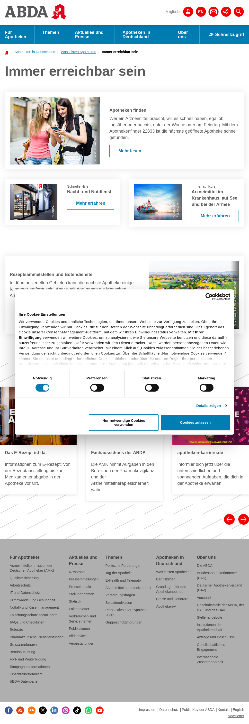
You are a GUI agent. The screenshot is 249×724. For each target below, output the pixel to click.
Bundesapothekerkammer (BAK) (217, 575)
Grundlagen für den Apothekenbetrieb (171, 589)
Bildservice (77, 636)
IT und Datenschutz (25, 593)
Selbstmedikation (119, 603)
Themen (50, 32)
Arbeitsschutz (20, 585)
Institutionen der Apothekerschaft (209, 627)
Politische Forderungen (124, 566)
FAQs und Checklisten (27, 622)
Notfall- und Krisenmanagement (34, 607)
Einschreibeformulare (26, 674)
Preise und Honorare (172, 599)
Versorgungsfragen (120, 595)
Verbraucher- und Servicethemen (82, 618)
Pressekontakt (80, 587)
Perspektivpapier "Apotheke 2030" (127, 612)
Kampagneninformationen (30, 667)
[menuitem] (33, 52)
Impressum (147, 710)
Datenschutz (169, 710)
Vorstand (204, 598)
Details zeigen (208, 405)
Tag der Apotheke (119, 573)
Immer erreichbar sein (120, 52)
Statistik (75, 601)
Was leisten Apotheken (78, 52)
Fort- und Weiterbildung (28, 659)
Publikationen (79, 629)
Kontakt (224, 710)
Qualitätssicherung (24, 578)
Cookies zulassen (195, 423)
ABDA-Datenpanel (24, 681)
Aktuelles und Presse (89, 34)
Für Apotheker (16, 34)
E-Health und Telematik (124, 580)
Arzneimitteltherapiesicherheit (128, 588)
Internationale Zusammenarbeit (210, 659)
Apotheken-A (166, 606)
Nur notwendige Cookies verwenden (123, 422)
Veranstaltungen (81, 643)
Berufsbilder (165, 579)
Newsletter (236, 716)
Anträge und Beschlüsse (216, 637)
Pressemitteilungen (83, 579)
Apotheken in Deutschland (136, 34)
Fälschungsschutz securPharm (33, 615)
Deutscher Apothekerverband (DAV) (219, 587)
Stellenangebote (209, 617)
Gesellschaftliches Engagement (211, 647)
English (238, 710)
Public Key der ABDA (198, 710)
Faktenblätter (79, 609)
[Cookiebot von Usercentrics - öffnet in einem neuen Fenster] (209, 296)
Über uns (183, 34)
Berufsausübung (22, 652)
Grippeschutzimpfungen (124, 622)
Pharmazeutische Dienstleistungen (36, 637)
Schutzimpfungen (23, 644)
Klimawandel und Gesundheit (32, 600)
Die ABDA (205, 566)
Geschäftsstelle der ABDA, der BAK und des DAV (220, 607)
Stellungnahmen (81, 594)
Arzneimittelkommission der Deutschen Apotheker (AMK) (32, 568)
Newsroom (77, 572)
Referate (16, 630)
